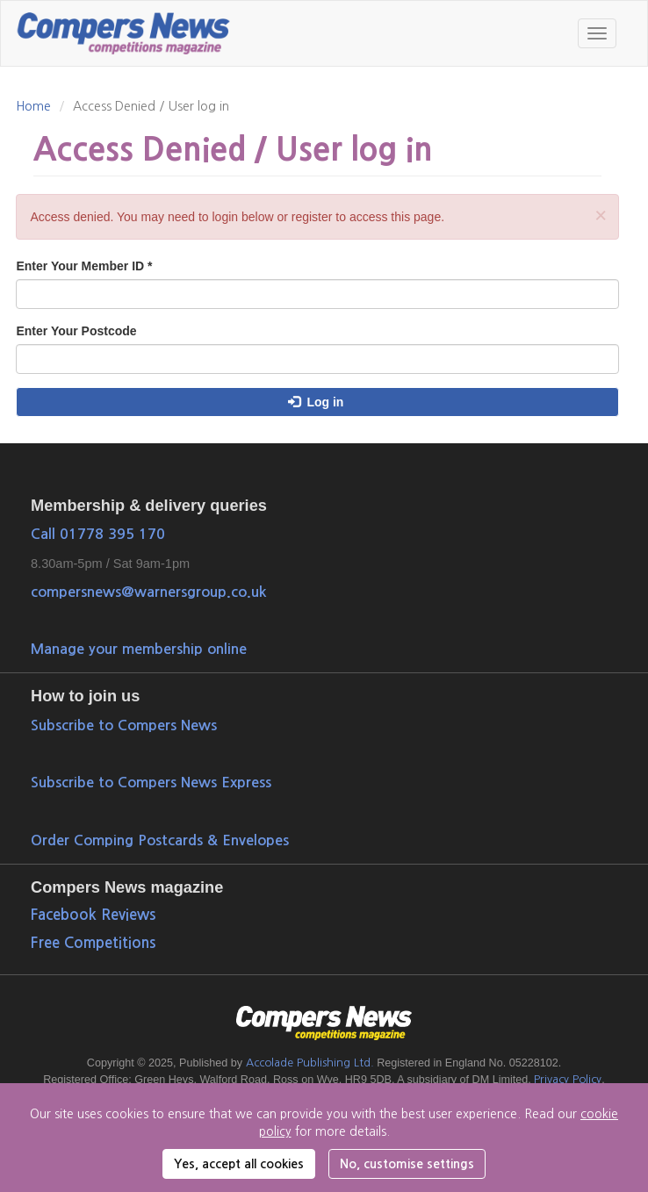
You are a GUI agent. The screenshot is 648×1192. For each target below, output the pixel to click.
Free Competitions (93, 943)
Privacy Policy (567, 1079)
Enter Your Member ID (84, 266)
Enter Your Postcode (76, 331)
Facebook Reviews (93, 915)
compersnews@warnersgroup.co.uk (148, 592)
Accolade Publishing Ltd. (310, 1062)
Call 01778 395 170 (98, 534)
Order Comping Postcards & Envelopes (160, 840)
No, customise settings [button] (407, 1164)
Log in (315, 402)
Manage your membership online (139, 649)
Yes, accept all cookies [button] (239, 1164)
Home (33, 106)
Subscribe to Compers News (124, 725)
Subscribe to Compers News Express (151, 782)
